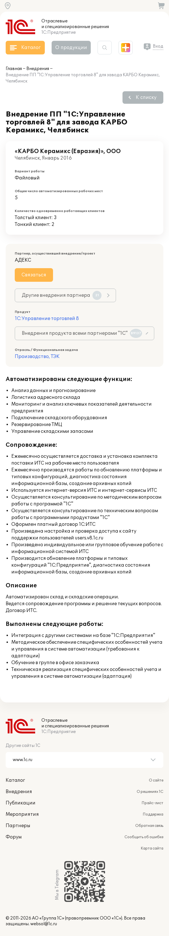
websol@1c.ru (43, 924)
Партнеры (18, 826)
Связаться (34, 275)
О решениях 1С (150, 791)
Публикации (20, 803)
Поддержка (153, 814)
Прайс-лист (152, 803)
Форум (14, 837)
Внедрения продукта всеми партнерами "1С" (82, 333)
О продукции (71, 47)
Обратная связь (149, 825)
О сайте (156, 780)
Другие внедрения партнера (62, 295)
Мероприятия (22, 814)
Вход (158, 46)
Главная (14, 68)
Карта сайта (152, 848)
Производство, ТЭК (37, 356)
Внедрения (37, 68)
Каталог (15, 780)
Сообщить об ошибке (143, 837)
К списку (146, 97)
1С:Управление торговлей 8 (47, 318)
